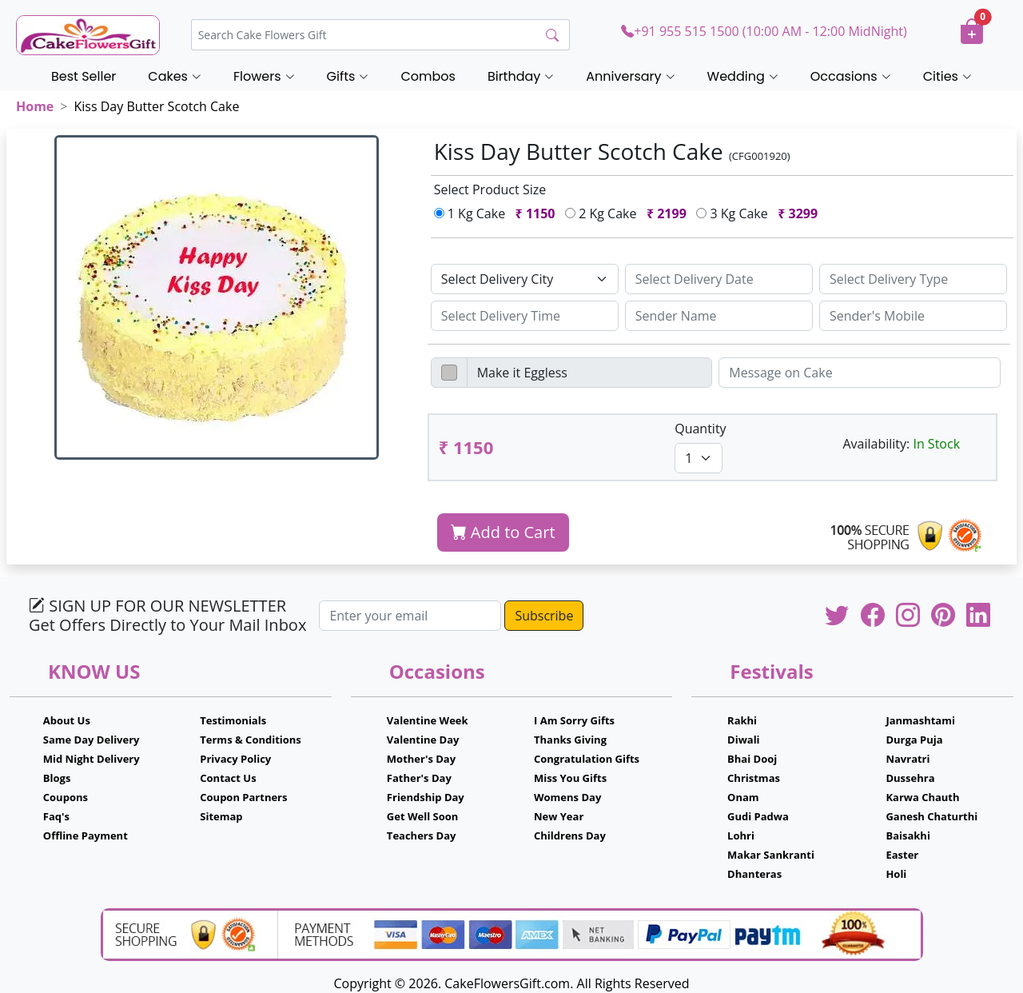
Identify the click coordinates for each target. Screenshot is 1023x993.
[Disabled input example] (590, 372)
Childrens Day (570, 835)
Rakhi (742, 720)
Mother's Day (421, 759)
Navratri (907, 759)
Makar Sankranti (770, 854)
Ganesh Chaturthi (931, 816)
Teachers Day (421, 835)
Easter (902, 854)
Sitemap (221, 816)
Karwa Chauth (922, 797)
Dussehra (910, 778)
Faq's (56, 816)
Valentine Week (427, 720)
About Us (66, 720)
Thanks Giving (570, 739)
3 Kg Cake (760, 213)
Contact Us (228, 778)
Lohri (740, 835)
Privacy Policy (235, 759)
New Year (558, 816)
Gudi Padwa (758, 816)
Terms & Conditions (250, 739)
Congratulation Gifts (586, 759)
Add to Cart (503, 532)
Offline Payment (85, 835)
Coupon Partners (243, 797)
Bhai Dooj (752, 759)
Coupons (65, 797)
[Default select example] (525, 279)
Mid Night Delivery (91, 759)
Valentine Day (423, 739)
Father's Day (419, 778)
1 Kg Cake (498, 213)
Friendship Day (425, 797)
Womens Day (567, 797)
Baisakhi (907, 835)
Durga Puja (914, 739)
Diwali (743, 739)
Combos (427, 76)
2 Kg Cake (629, 213)
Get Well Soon (422, 816)
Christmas (753, 778)
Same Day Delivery (91, 739)
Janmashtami (920, 720)
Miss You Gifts (570, 778)
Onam (743, 797)
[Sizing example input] (719, 279)
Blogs (57, 778)
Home (35, 106)
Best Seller (83, 76)
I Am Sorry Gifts (574, 720)
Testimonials (233, 720)
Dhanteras (754, 874)
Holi (896, 874)
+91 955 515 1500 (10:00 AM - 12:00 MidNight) (763, 31)
